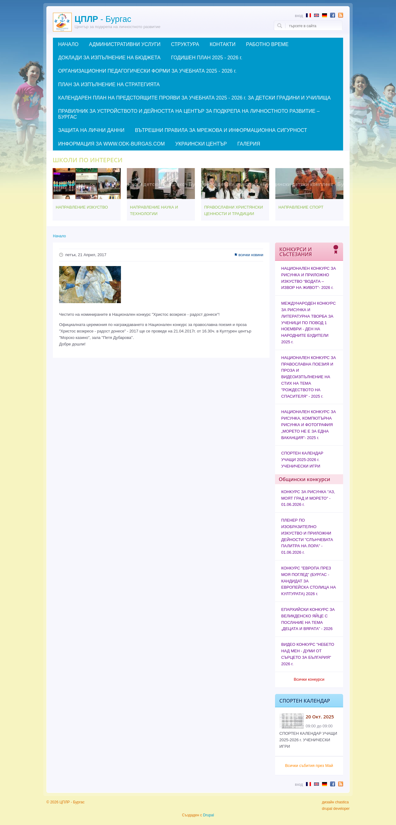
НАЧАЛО (68, 44)
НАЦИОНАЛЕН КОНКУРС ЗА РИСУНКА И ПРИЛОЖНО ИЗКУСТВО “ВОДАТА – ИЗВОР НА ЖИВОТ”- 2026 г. (308, 278)
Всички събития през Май (309, 765)
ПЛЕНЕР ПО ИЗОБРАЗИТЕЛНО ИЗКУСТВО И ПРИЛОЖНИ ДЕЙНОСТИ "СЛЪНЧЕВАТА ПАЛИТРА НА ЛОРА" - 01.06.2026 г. (307, 536)
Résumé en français (308, 15)
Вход (299, 16)
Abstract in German (324, 15)
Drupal (208, 815)
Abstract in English (316, 15)
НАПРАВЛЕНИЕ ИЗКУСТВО (82, 207)
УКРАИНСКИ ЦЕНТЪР (201, 143)
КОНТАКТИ (223, 44)
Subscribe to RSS (340, 15)
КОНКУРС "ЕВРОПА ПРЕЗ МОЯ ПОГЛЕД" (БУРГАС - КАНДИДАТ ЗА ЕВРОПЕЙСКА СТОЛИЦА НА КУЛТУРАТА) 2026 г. (308, 581)
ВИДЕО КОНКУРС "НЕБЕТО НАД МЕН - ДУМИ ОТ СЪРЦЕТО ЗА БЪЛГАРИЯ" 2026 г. (307, 654)
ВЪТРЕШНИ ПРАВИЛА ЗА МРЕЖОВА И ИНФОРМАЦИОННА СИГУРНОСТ (221, 130)
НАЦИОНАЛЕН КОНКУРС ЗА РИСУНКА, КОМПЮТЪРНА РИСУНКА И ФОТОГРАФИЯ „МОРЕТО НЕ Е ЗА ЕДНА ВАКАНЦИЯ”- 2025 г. (308, 424)
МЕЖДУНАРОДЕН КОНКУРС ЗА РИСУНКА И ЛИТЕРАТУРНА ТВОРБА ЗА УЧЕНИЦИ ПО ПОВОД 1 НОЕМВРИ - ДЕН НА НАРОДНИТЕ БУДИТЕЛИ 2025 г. (308, 322)
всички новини (251, 255)
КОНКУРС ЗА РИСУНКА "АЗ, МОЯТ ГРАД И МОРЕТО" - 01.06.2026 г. (308, 498)
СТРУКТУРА (185, 44)
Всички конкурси (309, 679)
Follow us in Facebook (332, 15)
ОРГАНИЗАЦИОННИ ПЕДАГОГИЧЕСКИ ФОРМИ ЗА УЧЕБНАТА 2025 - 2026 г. (147, 71)
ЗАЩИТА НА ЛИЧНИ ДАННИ (91, 130)
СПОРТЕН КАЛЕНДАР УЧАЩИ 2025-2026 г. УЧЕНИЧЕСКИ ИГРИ (302, 459)
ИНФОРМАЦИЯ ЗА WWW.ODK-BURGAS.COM (111, 143)
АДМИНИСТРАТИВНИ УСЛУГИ (125, 44)
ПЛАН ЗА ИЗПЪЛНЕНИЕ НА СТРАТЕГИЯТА (109, 84)
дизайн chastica (335, 802)
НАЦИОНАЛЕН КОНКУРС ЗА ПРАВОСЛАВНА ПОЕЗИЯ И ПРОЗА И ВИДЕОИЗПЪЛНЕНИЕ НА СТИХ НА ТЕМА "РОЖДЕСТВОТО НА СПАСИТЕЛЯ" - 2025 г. (308, 377)
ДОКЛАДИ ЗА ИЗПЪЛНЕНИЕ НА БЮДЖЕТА (109, 57)
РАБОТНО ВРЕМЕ (267, 44)
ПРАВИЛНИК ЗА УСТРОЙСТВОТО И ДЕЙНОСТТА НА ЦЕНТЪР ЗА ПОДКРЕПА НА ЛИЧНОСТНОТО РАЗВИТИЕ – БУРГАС (189, 114)
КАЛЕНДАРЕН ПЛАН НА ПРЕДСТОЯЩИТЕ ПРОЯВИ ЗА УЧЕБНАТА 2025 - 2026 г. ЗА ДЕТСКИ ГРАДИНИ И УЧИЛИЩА (194, 97)
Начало (59, 236)
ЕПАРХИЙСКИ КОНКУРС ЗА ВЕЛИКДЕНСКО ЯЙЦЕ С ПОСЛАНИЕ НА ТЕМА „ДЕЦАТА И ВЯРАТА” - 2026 (308, 619)
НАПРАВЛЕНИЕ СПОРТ (300, 207)
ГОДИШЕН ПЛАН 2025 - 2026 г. (206, 57)
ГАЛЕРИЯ (248, 143)
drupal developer (336, 808)
